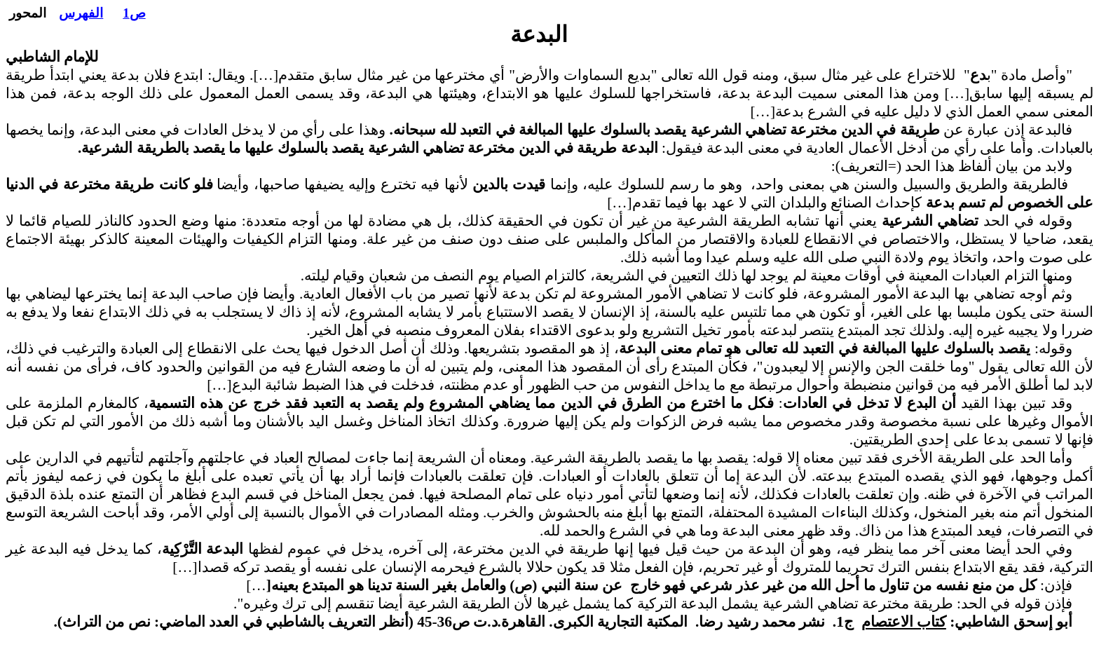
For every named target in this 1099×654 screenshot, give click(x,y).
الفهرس (81, 13)
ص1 (134, 13)
